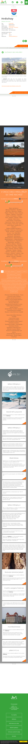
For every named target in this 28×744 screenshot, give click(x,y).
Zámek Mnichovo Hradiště (14, 310)
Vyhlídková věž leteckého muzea (13, 304)
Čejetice (8, 214)
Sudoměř (19, 251)
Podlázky (20, 247)
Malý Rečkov (17, 234)
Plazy (15, 245)
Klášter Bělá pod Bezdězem (14, 306)
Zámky (2, 283)
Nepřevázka (11, 242)
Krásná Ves (18, 231)
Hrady (24, 280)
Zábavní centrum (20, 288)
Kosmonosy (19, 230)
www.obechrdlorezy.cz (13, 36)
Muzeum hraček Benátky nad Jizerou (14, 331)
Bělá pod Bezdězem (11, 210)
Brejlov (6, 213)
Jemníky (21, 223)
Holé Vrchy (8, 222)
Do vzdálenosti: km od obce (9, 198)
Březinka (11, 213)
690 (9, 33)
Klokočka (7, 230)
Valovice (18, 253)
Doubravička (17, 220)
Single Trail (6, 288)
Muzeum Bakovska (14, 302)
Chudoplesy (13, 216)
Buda (16, 213)
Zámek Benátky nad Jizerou (14, 333)
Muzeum (13, 288)
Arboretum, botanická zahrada (8, 280)
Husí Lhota (15, 223)
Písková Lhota (9, 245)
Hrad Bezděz (19, 324)
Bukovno (21, 213)
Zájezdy (8, 256)
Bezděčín (19, 210)
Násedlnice (19, 241)
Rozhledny (19, 280)
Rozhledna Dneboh (14, 323)
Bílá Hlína (8, 211)
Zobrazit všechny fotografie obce (14, 187)
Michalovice (17, 236)
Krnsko (9, 233)
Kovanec (12, 231)
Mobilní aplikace (14, 727)
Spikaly (19, 250)
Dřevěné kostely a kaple (16, 283)
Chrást (7, 216)
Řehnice (16, 248)
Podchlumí (8, 247)
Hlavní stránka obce (24, 46)
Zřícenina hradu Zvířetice (14, 296)
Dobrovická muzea (14, 318)
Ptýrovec (11, 248)
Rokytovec (9, 250)
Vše (2, 271)
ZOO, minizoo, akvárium (10, 271)
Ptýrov (6, 248)
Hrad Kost (14, 337)
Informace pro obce (14, 723)
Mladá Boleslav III (18, 239)
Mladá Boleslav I (18, 237)
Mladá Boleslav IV (10, 241)
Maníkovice (10, 236)
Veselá (16, 255)
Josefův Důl (18, 225)
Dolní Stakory (9, 220)
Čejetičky (13, 214)
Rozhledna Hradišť (10, 324)
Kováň (7, 231)
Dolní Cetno (16, 219)
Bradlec (20, 211)
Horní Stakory (8, 223)
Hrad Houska (9, 335)
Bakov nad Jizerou (13, 208)
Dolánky (10, 219)
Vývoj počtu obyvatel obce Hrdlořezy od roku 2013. (11, 86)
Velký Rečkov (10, 255)
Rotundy (25, 283)
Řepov (21, 248)
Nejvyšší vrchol (16, 286)
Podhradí (14, 247)
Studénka (13, 251)
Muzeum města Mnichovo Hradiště (14, 312)
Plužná (19, 245)
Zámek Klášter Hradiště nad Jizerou (14, 309)
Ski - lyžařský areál (11, 274)
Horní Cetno (19, 222)
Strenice (8, 251)
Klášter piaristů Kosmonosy (14, 298)
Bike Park (23, 286)
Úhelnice (12, 253)
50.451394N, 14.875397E (13, 27)
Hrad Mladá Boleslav (13, 301)
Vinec (20, 255)
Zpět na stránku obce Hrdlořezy (21, 92)
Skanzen (18, 274)
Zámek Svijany (17, 335)
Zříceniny (8, 283)
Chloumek (19, 214)
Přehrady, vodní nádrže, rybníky (14, 277)
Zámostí (13, 256)
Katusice (13, 227)
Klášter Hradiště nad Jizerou (13, 228)
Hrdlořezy (7, 18)
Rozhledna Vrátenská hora (14, 327)
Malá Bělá (17, 233)
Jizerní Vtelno (10, 225)
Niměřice (17, 242)
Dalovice (16, 217)
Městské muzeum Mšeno (13, 329)
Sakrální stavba (14, 291)
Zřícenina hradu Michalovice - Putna (14, 295)
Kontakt (14, 736)
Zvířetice (14, 258)
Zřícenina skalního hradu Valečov (13, 321)
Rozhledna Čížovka (13, 326)
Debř (20, 217)
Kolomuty (12, 230)
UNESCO (25, 271)
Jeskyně (4, 286)
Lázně (9, 286)
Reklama (14, 719)
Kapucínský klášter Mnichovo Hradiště (14, 315)
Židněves (18, 256)
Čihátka (19, 216)
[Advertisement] (14, 111)
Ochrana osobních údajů (14, 732)
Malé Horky (10, 234)
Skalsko (14, 250)
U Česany (7, 253)
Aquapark (19, 271)
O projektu (14, 715)
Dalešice (11, 217)
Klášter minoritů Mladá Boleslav (13, 299)
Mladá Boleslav (11, 26)
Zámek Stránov (14, 307)
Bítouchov (14, 211)
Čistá (6, 217)
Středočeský (11, 23)
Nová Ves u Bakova (11, 244)
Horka (13, 222)
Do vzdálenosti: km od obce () (14, 261)
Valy (22, 253)
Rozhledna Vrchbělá (13, 319)
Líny (13, 233)
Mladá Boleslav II (9, 239)
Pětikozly (19, 244)
